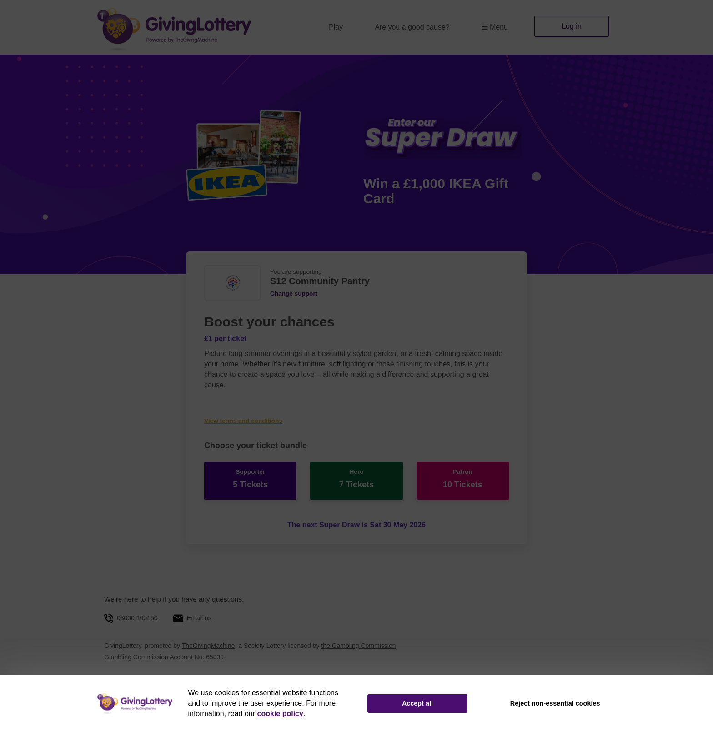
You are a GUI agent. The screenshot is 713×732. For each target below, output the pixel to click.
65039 (215, 657)
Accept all (417, 703)
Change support (293, 293)
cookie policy (280, 713)
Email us (199, 618)
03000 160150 (137, 618)
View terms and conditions (243, 420)
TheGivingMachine (208, 645)
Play (336, 27)
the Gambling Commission (358, 645)
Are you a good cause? (412, 27)
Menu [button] (495, 27)
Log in (572, 26)
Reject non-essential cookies (555, 703)
